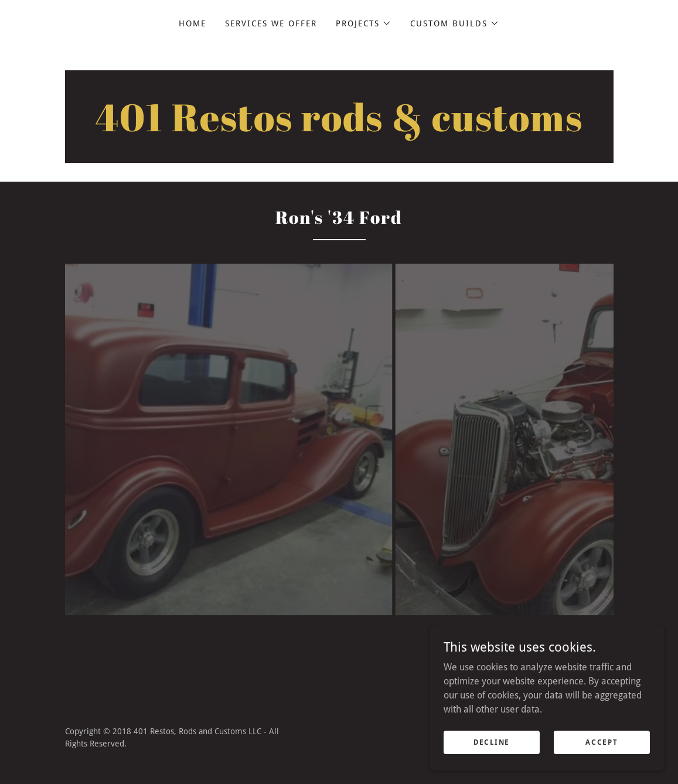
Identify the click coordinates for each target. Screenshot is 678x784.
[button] (363, 23)
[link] (339, 128)
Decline (491, 742)
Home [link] (192, 23)
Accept (601, 742)
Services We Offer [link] (271, 23)
